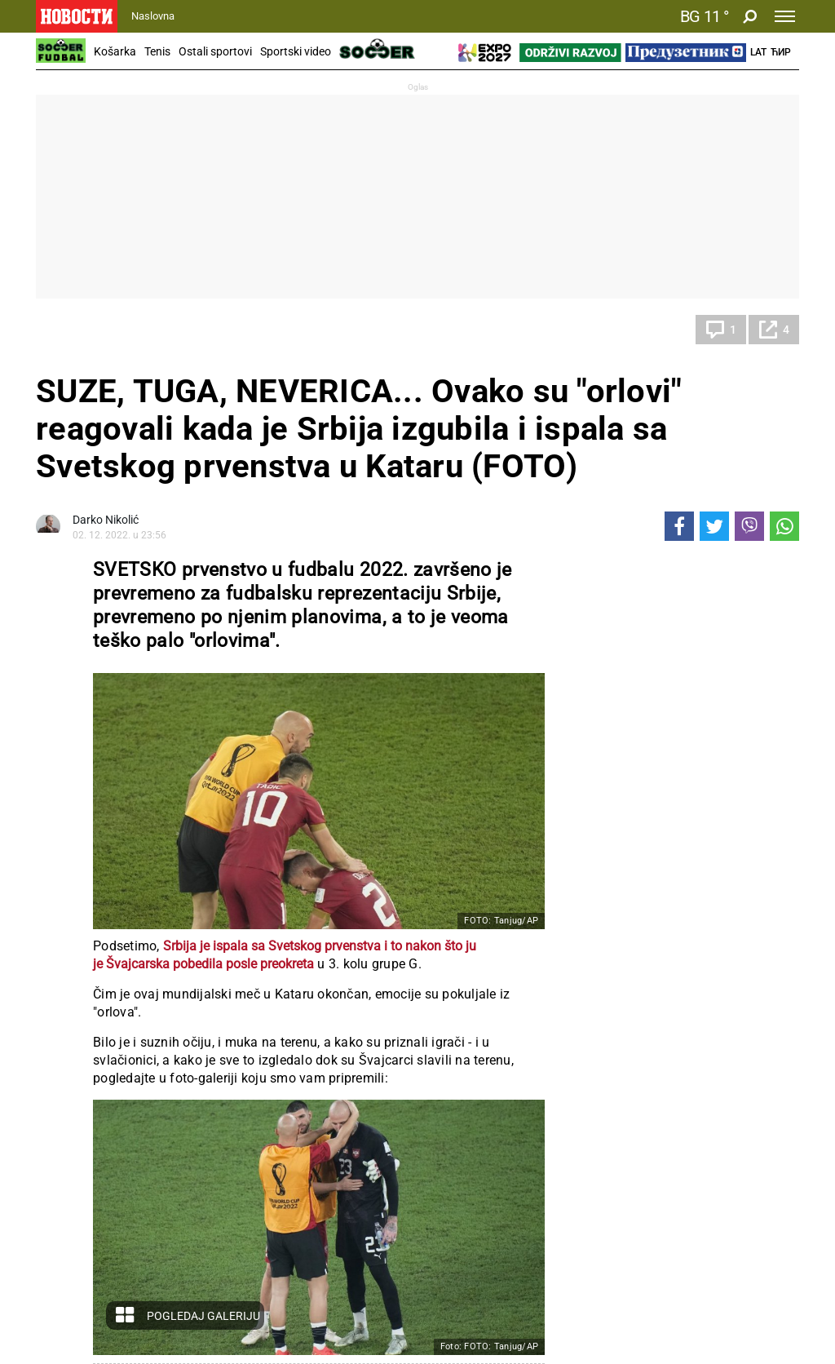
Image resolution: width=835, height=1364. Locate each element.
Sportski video (295, 51)
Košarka (115, 51)
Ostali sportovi (215, 51)
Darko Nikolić (106, 519)
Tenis (157, 51)
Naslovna (153, 16)
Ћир (781, 52)
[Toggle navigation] (785, 16)
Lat (758, 52)
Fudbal (69, 329)
